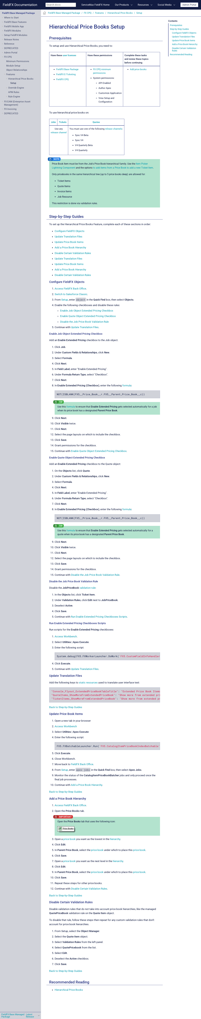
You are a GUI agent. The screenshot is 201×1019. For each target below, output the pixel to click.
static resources (88, 682)
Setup (13, 83)
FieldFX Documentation (20, 5)
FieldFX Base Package (67, 69)
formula (126, 385)
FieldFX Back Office (82, 764)
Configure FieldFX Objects (184, 33)
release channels (113, 128)
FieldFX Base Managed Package (18, 13)
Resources (143, 4)
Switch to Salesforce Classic (71, 294)
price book (69, 839)
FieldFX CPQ (62, 79)
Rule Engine (14, 96)
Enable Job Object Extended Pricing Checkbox (86, 310)
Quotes (96, 122)
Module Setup (13, 65)
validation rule (87, 587)
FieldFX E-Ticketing (66, 74)
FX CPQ (8, 57)
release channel (59, 132)
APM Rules (13, 92)
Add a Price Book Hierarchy (185, 44)
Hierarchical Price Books (20, 78)
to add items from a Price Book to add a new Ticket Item (123, 167)
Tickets (62, 122)
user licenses (69, 55)
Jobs (53, 122)
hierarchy (115, 839)
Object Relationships (16, 70)
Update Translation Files (183, 36)
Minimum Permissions (17, 61)
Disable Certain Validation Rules (184, 49)
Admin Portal (189, 4)
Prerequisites (176, 25)
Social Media (165, 4)
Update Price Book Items (183, 40)
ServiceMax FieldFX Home (95, 4)
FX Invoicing (10, 109)
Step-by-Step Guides (179, 29)
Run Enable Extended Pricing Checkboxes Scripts (99, 616)
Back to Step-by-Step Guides (65, 707)
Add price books (138, 69)
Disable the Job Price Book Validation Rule (84, 321)
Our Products (122, 4)
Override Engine (16, 87)
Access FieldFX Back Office (70, 288)
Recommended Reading (181, 54)
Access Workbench (66, 636)
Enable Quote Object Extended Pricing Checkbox (88, 316)
